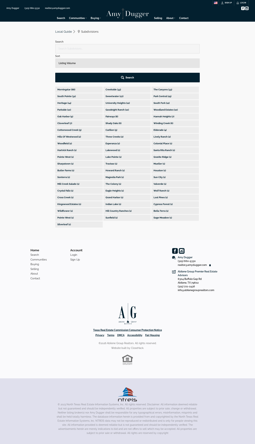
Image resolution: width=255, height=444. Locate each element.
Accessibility (134, 306)
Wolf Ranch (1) (161, 162)
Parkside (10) (64, 81)
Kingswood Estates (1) (69, 175)
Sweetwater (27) (114, 67)
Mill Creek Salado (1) (68, 155)
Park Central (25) (162, 67)
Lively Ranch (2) (162, 108)
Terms (110, 306)
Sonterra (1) (63, 148)
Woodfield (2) (64, 114)
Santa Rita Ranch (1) (164, 121)
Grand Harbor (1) (114, 168)
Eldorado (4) (160, 101)
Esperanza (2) (113, 114)
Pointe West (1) (65, 128)
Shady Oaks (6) (113, 94)
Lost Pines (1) (161, 168)
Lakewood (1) (113, 121)
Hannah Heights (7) (164, 87)
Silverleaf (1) (64, 195)
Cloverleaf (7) (64, 94)
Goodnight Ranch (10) (117, 81)
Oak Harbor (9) (65, 87)
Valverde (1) (160, 155)
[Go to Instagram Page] (247, 8)
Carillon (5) (111, 101)
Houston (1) (160, 141)
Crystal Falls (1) (65, 162)
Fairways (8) (112, 87)
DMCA (120, 306)
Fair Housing (152, 306)
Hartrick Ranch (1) (66, 121)
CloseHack (137, 319)
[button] (190, 49)
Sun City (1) (160, 148)
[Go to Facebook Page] (243, 8)
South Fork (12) (162, 74)
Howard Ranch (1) (115, 141)
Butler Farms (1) (65, 141)
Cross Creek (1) (65, 168)
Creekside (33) (113, 60)
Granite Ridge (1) (162, 128)
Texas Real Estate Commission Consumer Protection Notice (127, 301)
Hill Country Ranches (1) (119, 182)
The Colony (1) (113, 155)
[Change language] (215, 2)
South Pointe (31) (66, 67)
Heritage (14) (64, 74)
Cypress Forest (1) (163, 175)
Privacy (99, 306)
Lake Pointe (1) (113, 128)
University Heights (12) (118, 74)
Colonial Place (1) (163, 114)
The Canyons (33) (163, 60)
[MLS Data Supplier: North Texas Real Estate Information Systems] (127, 365)
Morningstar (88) (66, 60)
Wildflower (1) (65, 182)
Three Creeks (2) (114, 108)
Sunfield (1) (112, 189)
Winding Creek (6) (163, 94)
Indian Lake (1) (113, 175)
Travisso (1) (111, 135)
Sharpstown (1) (65, 135)
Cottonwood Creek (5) (69, 101)
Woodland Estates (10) (166, 81)
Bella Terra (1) (161, 182)
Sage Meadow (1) (163, 189)
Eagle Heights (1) (115, 162)
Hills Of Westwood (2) (69, 108)
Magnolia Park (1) (115, 148)
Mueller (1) (159, 135)
